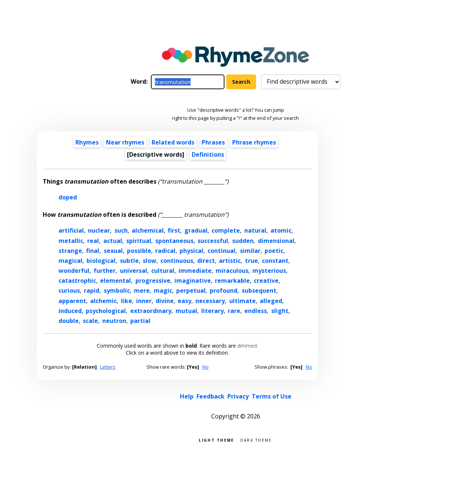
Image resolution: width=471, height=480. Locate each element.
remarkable (232, 280)
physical (191, 251)
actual (112, 241)
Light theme (216, 439)
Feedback (210, 396)
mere (142, 290)
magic (163, 290)
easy (184, 301)
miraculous (232, 271)
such (121, 230)
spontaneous (174, 241)
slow (149, 261)
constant (275, 261)
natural (255, 230)
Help (187, 396)
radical (165, 251)
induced (70, 311)
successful (213, 241)
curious (69, 290)
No (205, 367)
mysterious (269, 271)
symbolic (117, 290)
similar (250, 251)
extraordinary (150, 311)
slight (279, 311)
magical (70, 261)
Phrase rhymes (254, 142)
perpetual (191, 290)
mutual (186, 311)
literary (212, 311)
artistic (230, 261)
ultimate (242, 301)
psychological (106, 311)
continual (222, 251)
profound (223, 290)
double (69, 321)
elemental (115, 280)
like (126, 301)
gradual (196, 230)
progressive (152, 280)
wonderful (74, 271)
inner (144, 301)
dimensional (276, 241)
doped (68, 197)
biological (101, 261)
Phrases (213, 142)
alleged (271, 301)
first (174, 230)
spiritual (138, 241)
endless (255, 311)
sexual (113, 251)
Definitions (208, 154)
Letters (108, 367)
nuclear (99, 230)
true (251, 261)
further (104, 271)
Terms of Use (271, 396)
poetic (274, 251)
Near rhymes (125, 142)
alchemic (103, 301)
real (93, 241)
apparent (72, 301)
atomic (280, 230)
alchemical (148, 230)
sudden (243, 241)
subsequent (259, 290)
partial (140, 321)
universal (133, 271)
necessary (210, 301)
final (92, 251)
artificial (71, 230)
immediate (195, 271)
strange (70, 251)
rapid (91, 290)
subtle (129, 261)
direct (206, 261)
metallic (71, 241)
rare (234, 311)
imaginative (192, 280)
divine (165, 301)
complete (226, 230)
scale (90, 321)
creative (266, 280)
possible (139, 251)
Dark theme (256, 439)
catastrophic (77, 280)
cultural (162, 271)
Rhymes (87, 142)
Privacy (238, 396)
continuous (176, 261)
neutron (114, 321)
